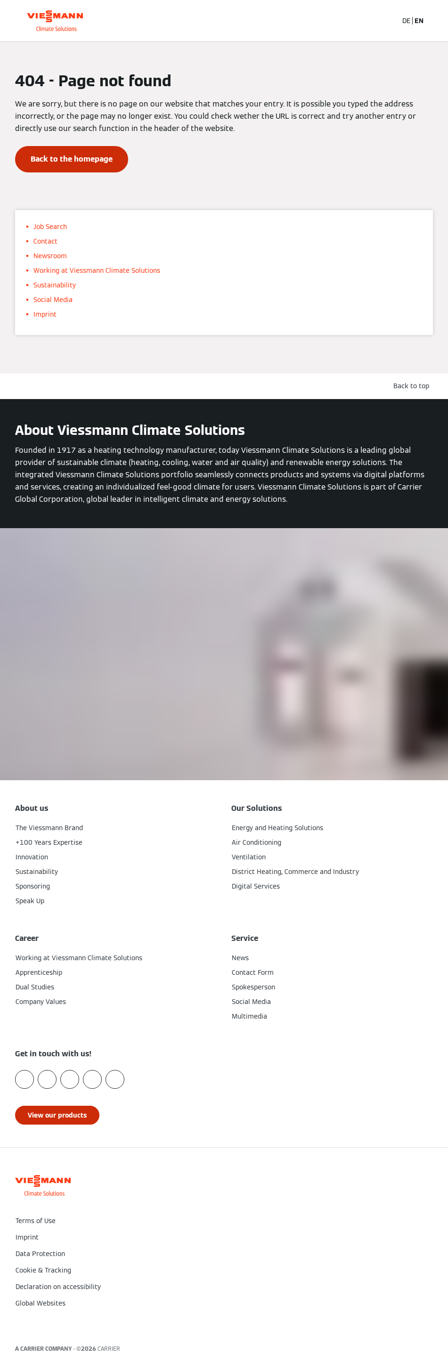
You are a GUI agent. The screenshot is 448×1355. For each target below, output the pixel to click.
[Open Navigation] (436, 21)
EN (419, 20)
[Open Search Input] (385, 20)
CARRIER (109, 1348)
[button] (224, 1323)
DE (406, 20)
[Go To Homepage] (55, 21)
